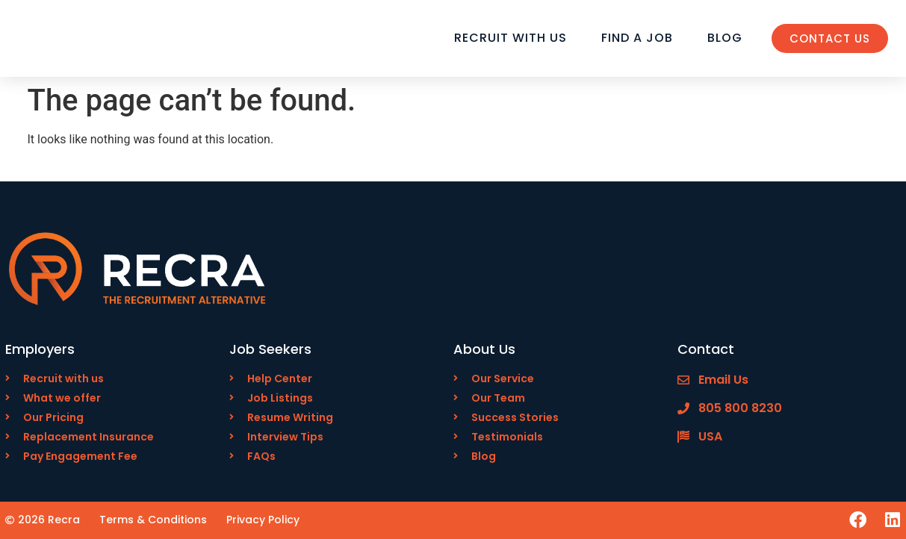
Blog (724, 37)
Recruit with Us (510, 37)
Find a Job (637, 37)
